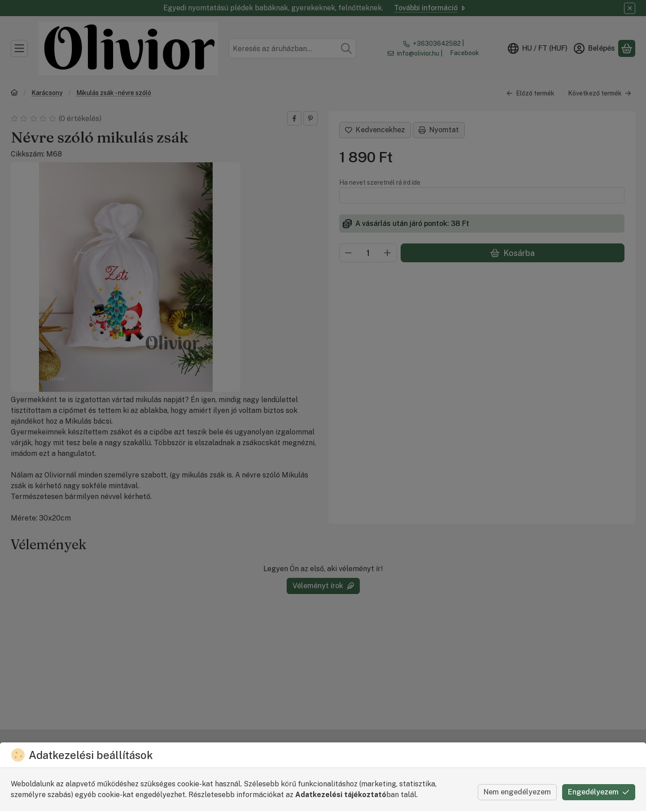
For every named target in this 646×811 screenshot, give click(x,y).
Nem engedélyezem (517, 792)
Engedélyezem (598, 792)
